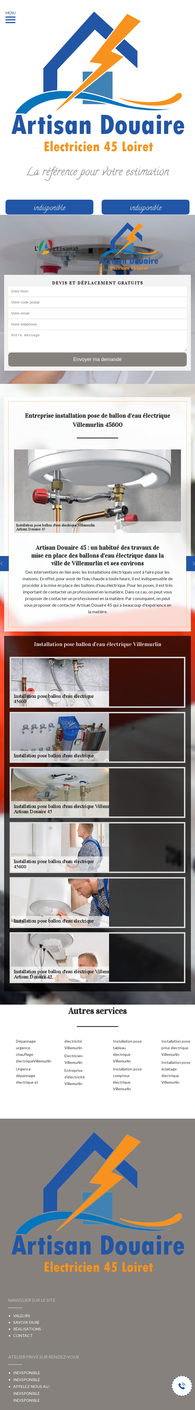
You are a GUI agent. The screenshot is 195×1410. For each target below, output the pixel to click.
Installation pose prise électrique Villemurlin (175, 1048)
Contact (23, 1335)
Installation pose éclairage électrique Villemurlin (175, 1072)
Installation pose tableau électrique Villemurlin (127, 1051)
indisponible (26, 1400)
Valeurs (21, 1315)
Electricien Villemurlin (73, 1059)
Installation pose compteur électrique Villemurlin (127, 1079)
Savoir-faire (26, 1322)
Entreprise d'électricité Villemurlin (74, 1077)
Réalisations (27, 1329)
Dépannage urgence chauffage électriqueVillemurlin (31, 1051)
